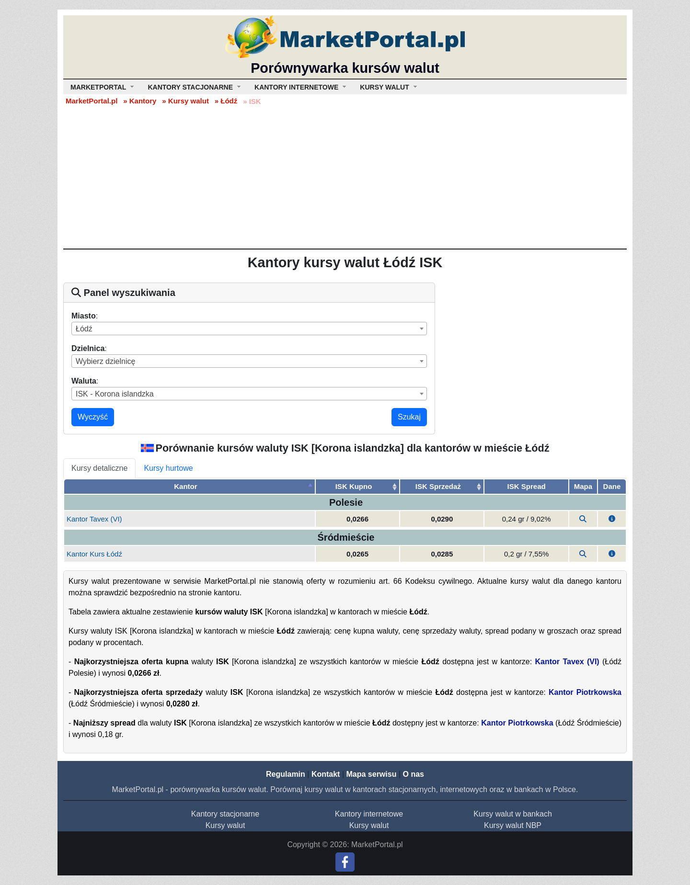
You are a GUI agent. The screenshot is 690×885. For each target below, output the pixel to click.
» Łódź (226, 101)
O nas (413, 774)
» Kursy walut (185, 101)
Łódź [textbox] (84, 329)
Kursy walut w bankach (512, 814)
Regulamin (285, 774)
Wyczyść (93, 417)
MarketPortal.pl (91, 101)
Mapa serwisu (371, 774)
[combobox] (249, 328)
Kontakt (325, 774)
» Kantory (139, 101)
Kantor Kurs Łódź (94, 554)
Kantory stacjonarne (225, 814)
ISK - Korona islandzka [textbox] (115, 394)
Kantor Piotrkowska (585, 692)
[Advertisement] (345, 177)
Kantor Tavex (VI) (94, 519)
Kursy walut (225, 825)
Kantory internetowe (369, 814)
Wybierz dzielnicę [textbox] (105, 361)
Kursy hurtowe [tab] (168, 468)
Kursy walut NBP (512, 825)
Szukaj (409, 417)
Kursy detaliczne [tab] (99, 468)
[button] (612, 518)
